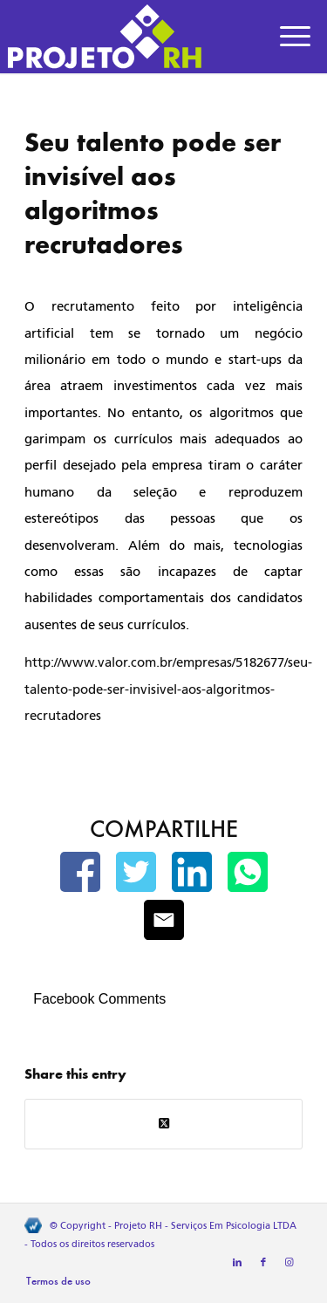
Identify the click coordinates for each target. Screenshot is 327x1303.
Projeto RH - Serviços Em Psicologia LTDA (205, 1225)
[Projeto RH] (132, 36)
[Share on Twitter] (163, 1124)
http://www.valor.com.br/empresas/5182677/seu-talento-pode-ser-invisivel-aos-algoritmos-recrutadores (168, 689)
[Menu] (295, 36)
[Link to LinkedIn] (237, 1263)
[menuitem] (295, 36)
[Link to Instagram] (289, 1263)
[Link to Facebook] (263, 1263)
